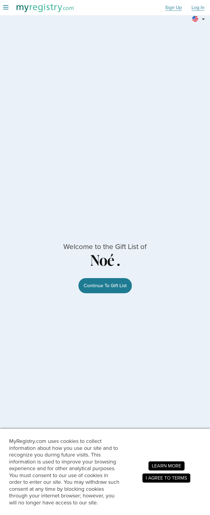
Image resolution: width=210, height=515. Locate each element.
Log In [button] (198, 8)
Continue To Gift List (105, 285)
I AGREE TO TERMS (166, 477)
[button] (199, 16)
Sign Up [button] (173, 8)
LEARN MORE (166, 465)
